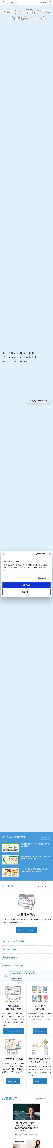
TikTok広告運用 (30, 973)
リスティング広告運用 (15, 941)
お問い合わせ (42, 2)
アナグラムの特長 (36, 401)
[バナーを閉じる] (50, 554)
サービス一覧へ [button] (42, 886)
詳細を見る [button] (38, 1031)
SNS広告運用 (11, 949)
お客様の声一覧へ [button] (41, 1099)
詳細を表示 (42, 578)
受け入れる (27, 585)
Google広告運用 (16, 973)
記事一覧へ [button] (43, 837)
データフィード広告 (14, 966)
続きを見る (26, 847)
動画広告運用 (11, 957)
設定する (26, 592)
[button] (26, 930)
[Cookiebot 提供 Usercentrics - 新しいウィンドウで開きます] (35, 554)
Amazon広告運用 (16, 978)
